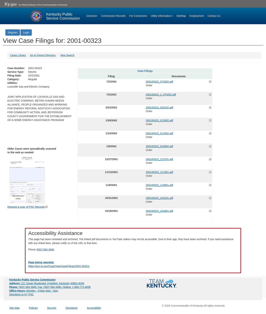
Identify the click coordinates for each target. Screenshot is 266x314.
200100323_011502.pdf (159, 133)
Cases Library (18, 55)
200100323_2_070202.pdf (161, 94)
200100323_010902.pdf (159, 146)
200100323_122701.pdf (159, 159)
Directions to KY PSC (21, 294)
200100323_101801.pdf (159, 210)
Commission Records (113, 15)
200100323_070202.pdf (159, 81)
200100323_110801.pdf (159, 185)
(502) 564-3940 (45, 249)
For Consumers (138, 15)
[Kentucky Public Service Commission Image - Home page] (55, 16)
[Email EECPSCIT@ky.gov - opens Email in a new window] (133, 264)
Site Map (14, 307)
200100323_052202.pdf (159, 107)
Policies (33, 307)
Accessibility (94, 307)
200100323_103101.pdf (159, 198)
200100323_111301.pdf (159, 172)
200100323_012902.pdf (159, 120)
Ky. (11, 3)
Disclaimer (72, 307)
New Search (67, 55)
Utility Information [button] (162, 15)
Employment (197, 15)
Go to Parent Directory (43, 55)
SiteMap (181, 15)
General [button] (91, 15)
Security (52, 307)
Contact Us (214, 15)
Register (12, 32)
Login (26, 32)
